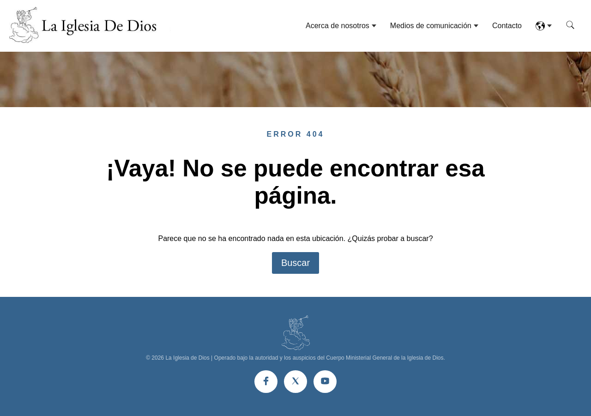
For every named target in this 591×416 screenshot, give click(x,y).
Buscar (295, 263)
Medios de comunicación (430, 26)
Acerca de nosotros (337, 26)
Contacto (507, 26)
